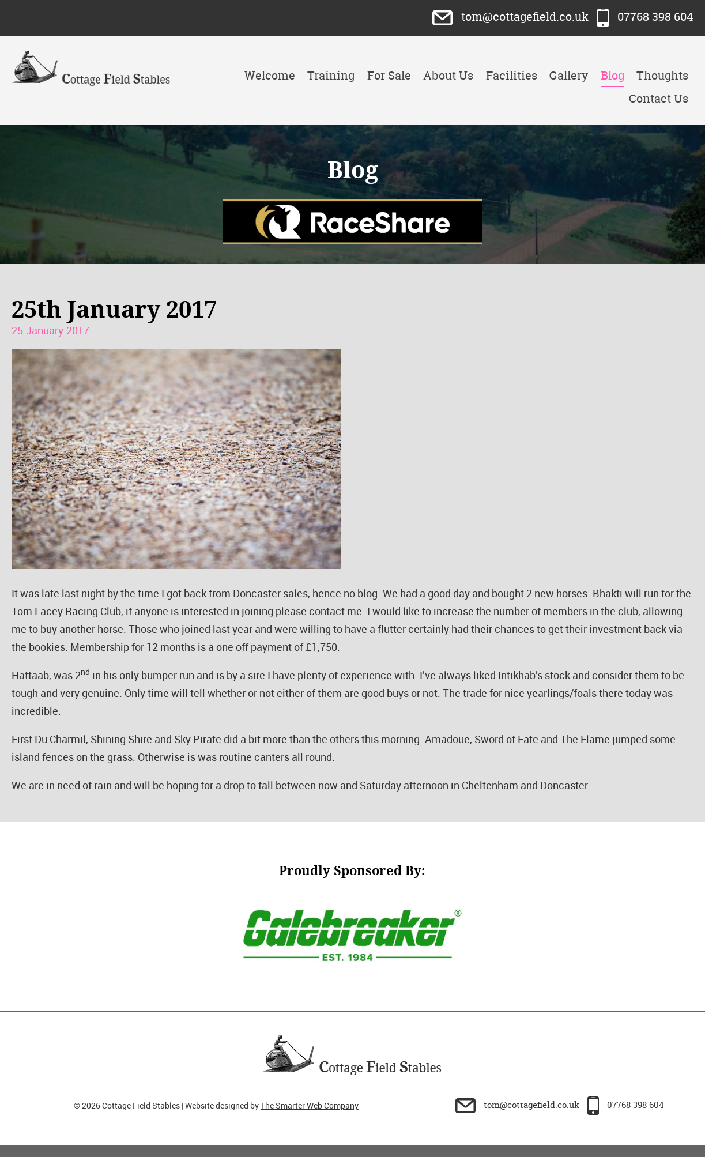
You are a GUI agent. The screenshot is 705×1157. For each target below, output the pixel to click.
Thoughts (662, 75)
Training (331, 75)
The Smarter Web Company (310, 1105)
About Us (448, 75)
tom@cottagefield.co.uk (511, 16)
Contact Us (658, 98)
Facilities (511, 75)
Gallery (568, 75)
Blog (612, 75)
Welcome (269, 75)
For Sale (389, 75)
